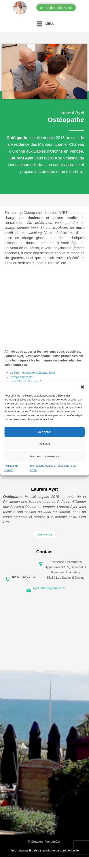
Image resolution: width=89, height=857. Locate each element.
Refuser (44, 444)
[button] (82, 387)
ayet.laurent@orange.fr (49, 588)
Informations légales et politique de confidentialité (45, 850)
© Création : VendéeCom (45, 841)
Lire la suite (45, 534)
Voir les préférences (44, 456)
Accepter (44, 432)
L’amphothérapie (21, 377)
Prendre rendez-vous (58, 7)
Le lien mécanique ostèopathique (32, 372)
